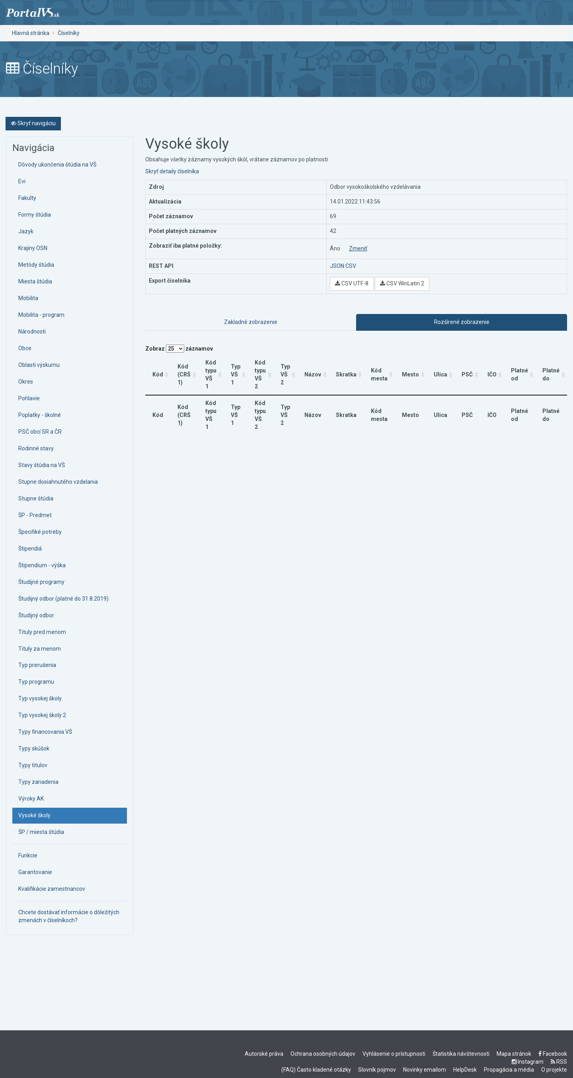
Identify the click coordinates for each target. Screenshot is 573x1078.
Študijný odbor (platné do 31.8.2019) (63, 598)
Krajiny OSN (32, 248)
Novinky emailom (424, 1069)
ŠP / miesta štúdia (41, 832)
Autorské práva (264, 1054)
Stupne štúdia (35, 498)
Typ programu (36, 682)
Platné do (550, 370)
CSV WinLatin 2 (402, 283)
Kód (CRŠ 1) (184, 370)
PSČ (467, 370)
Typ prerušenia (37, 665)
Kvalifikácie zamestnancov (51, 889)
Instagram (528, 1062)
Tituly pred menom (42, 632)
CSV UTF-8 (351, 283)
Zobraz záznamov (179, 349)
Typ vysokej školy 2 (42, 715)
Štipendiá (30, 548)
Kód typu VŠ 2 (261, 370)
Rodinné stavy (36, 448)
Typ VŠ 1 (236, 370)
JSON (337, 266)
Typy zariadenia (38, 782)
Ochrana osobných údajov (322, 1054)
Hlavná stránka (30, 33)
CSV (350, 266)
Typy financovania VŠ (45, 732)
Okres (25, 381)
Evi (21, 181)
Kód (157, 370)
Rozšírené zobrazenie (461, 322)
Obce (24, 348)
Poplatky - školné (39, 415)
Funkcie (27, 855)
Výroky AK (31, 798)
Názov (313, 370)
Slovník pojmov (377, 1069)
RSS (559, 1062)
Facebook (552, 1054)
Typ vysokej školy (40, 698)
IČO (492, 370)
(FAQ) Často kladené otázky (316, 1069)
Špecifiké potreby (40, 532)
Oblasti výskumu (39, 365)
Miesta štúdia (35, 281)
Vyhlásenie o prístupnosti (394, 1054)
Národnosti (32, 331)
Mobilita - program (41, 315)
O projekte (554, 1069)
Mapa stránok (514, 1054)
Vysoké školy (34, 815)
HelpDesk (465, 1069)
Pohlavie (29, 398)
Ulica (441, 370)
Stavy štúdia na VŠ (41, 465)
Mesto (411, 370)
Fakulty (27, 198)
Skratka (346, 370)
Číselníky (69, 33)
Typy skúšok (33, 748)
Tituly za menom (39, 649)
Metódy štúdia (36, 265)
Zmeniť (358, 248)
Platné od (519, 370)
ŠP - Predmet (35, 515)
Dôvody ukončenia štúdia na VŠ (57, 164)
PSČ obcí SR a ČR (40, 431)
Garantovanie (35, 872)
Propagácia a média (509, 1069)
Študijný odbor (36, 615)
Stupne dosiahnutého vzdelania (58, 482)
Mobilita (28, 298)
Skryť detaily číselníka (172, 171)
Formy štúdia (34, 214)
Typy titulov (32, 765)
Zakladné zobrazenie (250, 322)
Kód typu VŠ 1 (211, 370)
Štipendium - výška (42, 565)
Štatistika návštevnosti (461, 1054)
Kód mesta (379, 370)
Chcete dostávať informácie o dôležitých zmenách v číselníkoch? (68, 916)
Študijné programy (41, 582)
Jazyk (25, 231)
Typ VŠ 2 (286, 370)
